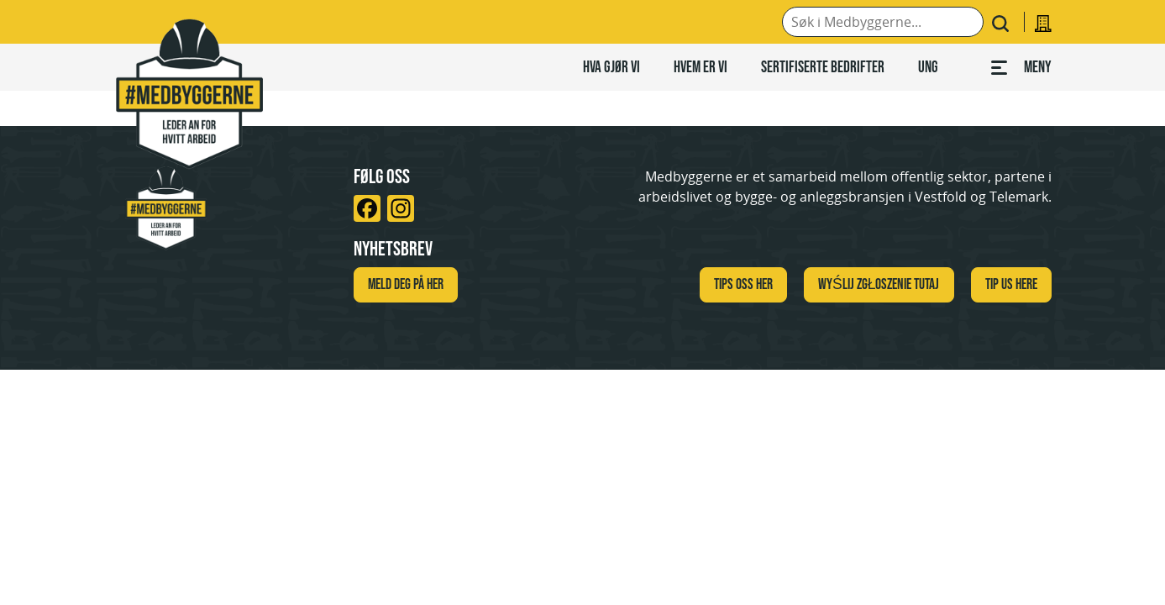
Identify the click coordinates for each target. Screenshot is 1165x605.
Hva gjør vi (611, 66)
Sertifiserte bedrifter (822, 66)
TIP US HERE (1011, 284)
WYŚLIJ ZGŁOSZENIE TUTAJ (879, 284)
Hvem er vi (700, 66)
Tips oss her (743, 284)
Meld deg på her (405, 284)
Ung (928, 66)
